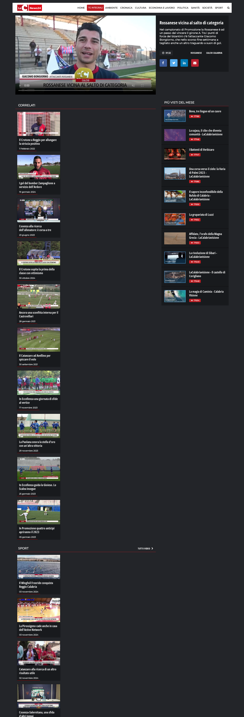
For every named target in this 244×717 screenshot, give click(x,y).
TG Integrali (95, 7)
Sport (219, 7)
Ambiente (111, 7)
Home (81, 7)
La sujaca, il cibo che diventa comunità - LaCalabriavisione (205, 132)
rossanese (196, 52)
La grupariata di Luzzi (201, 215)
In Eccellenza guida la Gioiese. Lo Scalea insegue (37, 487)
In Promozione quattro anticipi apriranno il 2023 (36, 530)
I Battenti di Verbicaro (201, 150)
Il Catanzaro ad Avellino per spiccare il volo (35, 357)
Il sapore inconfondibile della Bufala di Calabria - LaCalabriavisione (206, 195)
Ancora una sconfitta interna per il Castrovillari (38, 314)
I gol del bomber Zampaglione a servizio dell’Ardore (37, 185)
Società (207, 7)
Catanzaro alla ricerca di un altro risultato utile (37, 671)
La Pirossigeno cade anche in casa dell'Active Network (38, 628)
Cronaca (126, 7)
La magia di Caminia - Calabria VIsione (206, 293)
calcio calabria (214, 52)
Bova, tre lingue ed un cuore (205, 111)
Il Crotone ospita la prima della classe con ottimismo (36, 271)
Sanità (195, 7)
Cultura (140, 7)
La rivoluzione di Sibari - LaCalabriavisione (203, 255)
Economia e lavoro (162, 7)
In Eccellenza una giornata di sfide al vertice (38, 401)
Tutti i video (146, 548)
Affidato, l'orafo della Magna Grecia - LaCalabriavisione (205, 236)
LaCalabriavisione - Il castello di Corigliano (207, 274)
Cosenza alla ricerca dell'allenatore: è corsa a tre (35, 228)
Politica (182, 7)
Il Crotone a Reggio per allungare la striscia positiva (38, 142)
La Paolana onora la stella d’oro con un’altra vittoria (37, 444)
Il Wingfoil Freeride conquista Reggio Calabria (36, 585)
